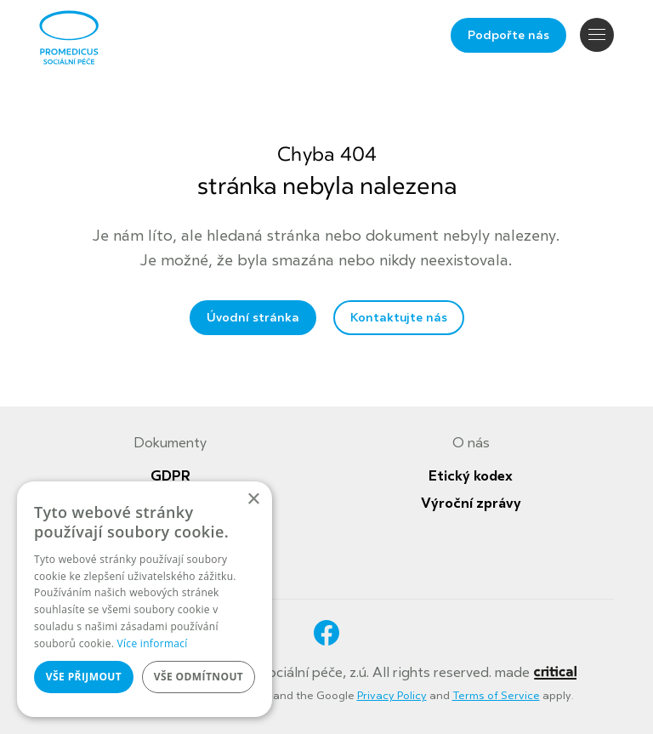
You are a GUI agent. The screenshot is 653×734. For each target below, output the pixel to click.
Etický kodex (471, 476)
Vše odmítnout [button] (198, 676)
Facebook (326, 633)
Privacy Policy (392, 696)
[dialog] (144, 599)
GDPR (170, 476)
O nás (471, 443)
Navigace (596, 34)
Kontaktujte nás (398, 317)
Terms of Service (496, 696)
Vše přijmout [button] (84, 676)
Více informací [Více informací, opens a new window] (152, 643)
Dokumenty (170, 443)
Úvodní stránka (253, 317)
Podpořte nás (508, 35)
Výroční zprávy (471, 503)
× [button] (253, 499)
